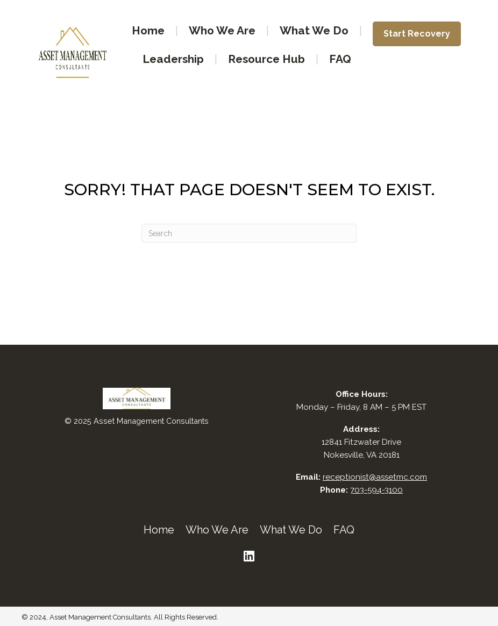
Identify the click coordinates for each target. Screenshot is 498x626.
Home (148, 30)
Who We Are (222, 30)
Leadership (173, 59)
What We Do (314, 30)
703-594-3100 (376, 490)
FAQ (340, 59)
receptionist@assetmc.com (375, 477)
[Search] (249, 233)
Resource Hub (266, 59)
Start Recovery (416, 34)
